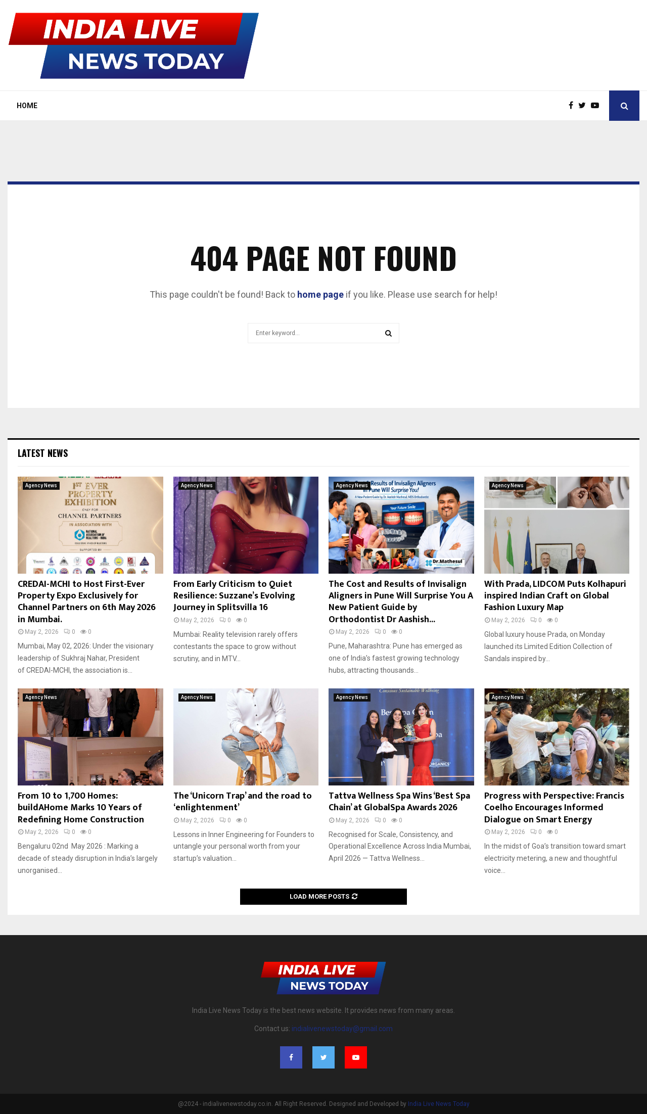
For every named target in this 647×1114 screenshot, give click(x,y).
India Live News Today (439, 1103)
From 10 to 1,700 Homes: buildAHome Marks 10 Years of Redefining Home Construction (81, 807)
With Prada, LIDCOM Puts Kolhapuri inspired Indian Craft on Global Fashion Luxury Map (555, 596)
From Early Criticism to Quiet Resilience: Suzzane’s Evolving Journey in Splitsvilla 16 (234, 596)
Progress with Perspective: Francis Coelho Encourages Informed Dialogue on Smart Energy (554, 807)
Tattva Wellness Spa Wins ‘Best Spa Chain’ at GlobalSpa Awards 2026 (399, 801)
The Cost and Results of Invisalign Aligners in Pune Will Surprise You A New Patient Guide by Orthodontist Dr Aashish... (401, 602)
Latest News (43, 452)
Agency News (41, 485)
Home (27, 106)
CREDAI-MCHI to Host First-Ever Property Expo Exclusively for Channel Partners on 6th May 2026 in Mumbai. (87, 602)
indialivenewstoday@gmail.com (342, 1029)
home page (320, 294)
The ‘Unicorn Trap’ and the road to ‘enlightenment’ (242, 801)
